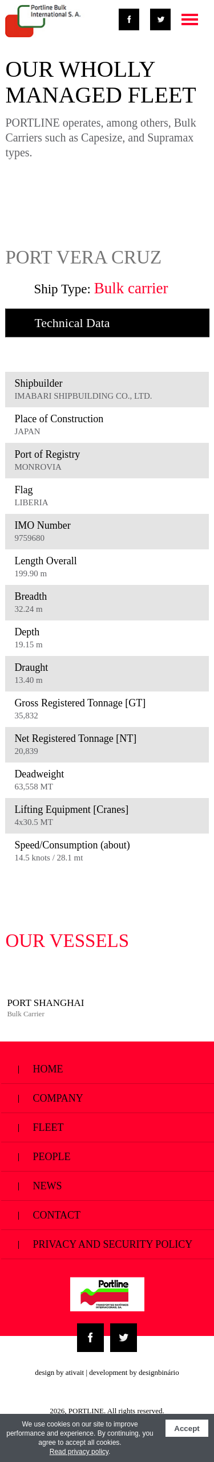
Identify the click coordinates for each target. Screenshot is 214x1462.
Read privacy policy (79, 1452)
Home (107, 1068)
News (107, 1185)
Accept (186, 1428)
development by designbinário (134, 1372)
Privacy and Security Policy (107, 1249)
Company (107, 1097)
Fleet (107, 1127)
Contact (107, 1214)
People (107, 1156)
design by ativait (59, 1372)
